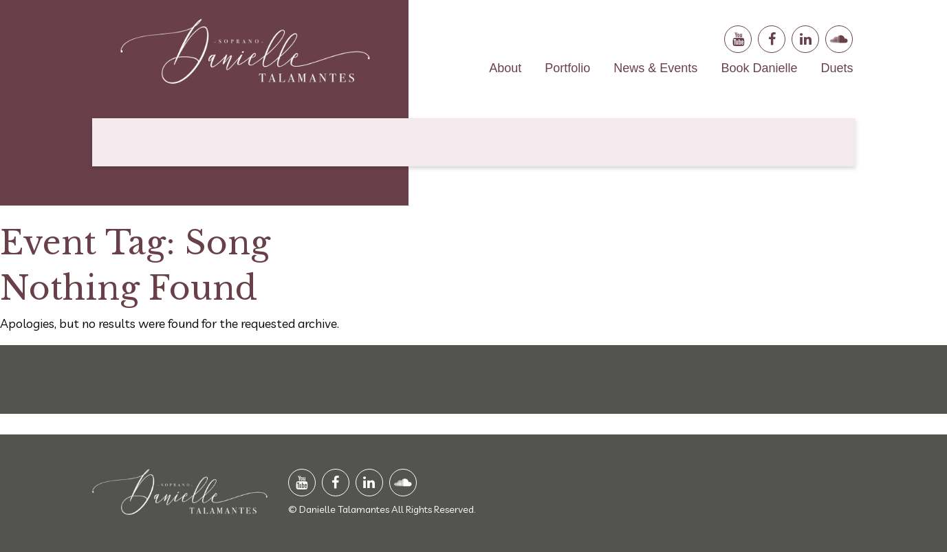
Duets (836, 68)
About (505, 68)
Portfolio (567, 68)
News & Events (655, 68)
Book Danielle (759, 68)
